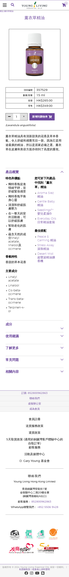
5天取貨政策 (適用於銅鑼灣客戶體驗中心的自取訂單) (34, 441)
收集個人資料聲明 (41, 569)
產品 (2, 11)
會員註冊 (34, 419)
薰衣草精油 (8, 11)
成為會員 (34, 409)
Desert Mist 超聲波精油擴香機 (46, 257)
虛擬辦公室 (34, 403)
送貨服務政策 (34, 426)
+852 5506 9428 (47, 507)
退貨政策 (34, 432)
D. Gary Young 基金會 (35, 460)
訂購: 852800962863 (34, 393)
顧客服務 (34, 447)
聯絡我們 (34, 398)
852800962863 (41, 501)
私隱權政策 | (25, 569)
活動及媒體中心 (34, 454)
